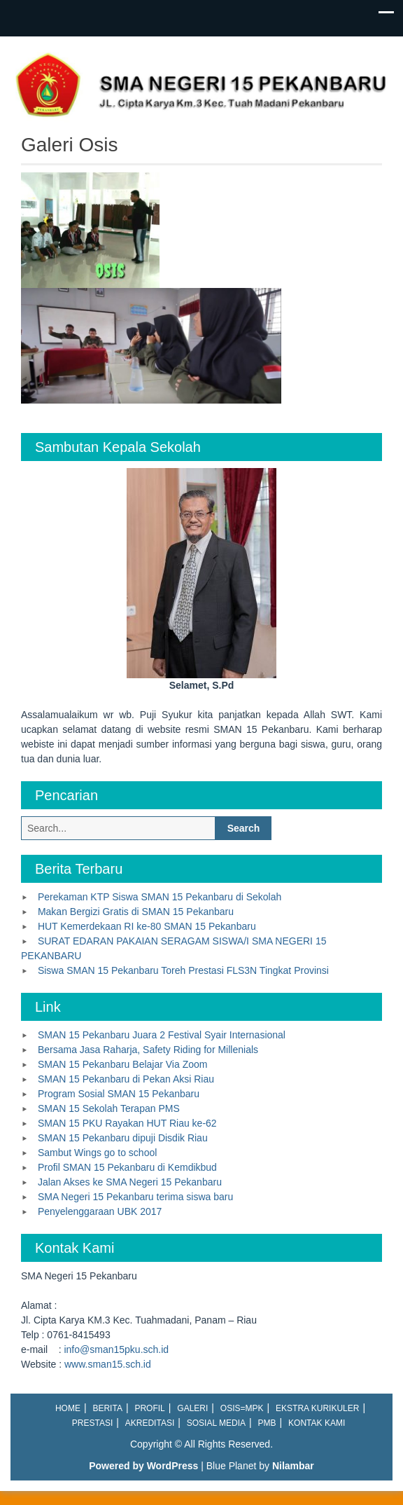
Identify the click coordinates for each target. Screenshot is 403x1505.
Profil (149, 1408)
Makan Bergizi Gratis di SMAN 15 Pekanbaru (136, 911)
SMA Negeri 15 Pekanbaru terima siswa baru (135, 1196)
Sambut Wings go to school (97, 1152)
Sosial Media (216, 1423)
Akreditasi (149, 1423)
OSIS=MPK (242, 1408)
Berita (107, 1408)
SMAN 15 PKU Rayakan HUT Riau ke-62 (127, 1123)
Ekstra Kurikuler (317, 1408)
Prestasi (92, 1423)
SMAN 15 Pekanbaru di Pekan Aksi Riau (126, 1079)
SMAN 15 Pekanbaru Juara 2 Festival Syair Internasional (161, 1034)
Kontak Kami (316, 1423)
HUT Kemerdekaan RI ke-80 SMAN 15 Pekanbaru (147, 926)
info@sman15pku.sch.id (116, 1349)
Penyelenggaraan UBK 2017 (100, 1211)
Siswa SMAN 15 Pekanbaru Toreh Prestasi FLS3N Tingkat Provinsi (183, 970)
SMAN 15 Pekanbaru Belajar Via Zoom (123, 1064)
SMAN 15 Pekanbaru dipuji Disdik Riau (123, 1137)
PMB (267, 1423)
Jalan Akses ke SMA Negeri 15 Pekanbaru (130, 1182)
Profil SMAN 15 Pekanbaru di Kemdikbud (127, 1167)
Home (67, 1408)
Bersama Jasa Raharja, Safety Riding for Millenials (148, 1049)
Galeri (192, 1408)
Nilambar (293, 1465)
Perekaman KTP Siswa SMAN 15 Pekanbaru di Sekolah (159, 896)
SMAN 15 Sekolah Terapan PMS (109, 1108)
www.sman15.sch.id (107, 1364)
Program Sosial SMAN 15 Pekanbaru (118, 1093)
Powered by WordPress (143, 1465)
